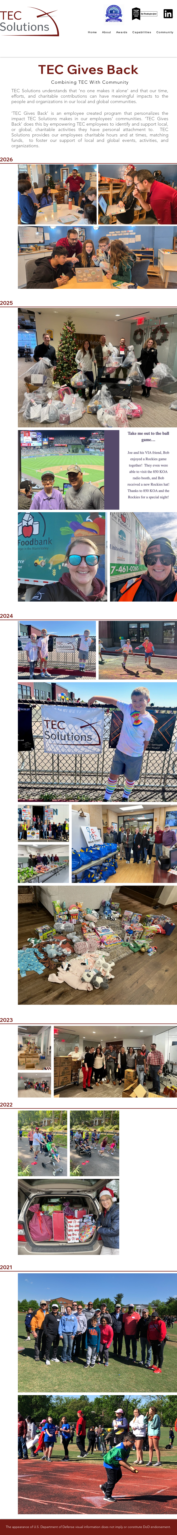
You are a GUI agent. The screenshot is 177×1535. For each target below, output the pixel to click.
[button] (165, 32)
